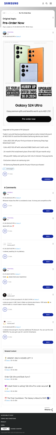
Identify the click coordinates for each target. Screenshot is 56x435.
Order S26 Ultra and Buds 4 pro (17, 377)
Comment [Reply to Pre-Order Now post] (47, 179)
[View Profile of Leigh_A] (9, 294)
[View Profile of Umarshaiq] (10, 32)
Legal (3, 425)
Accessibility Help (7, 415)
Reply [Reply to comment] (48, 211)
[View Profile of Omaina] (9, 243)
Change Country (16, 429)
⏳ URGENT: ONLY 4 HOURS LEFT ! (18, 358)
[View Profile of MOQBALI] (10, 192)
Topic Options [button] (50, 17)
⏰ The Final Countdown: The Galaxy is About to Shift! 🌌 (27, 398)
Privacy (3, 422)
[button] (50, 32)
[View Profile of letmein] (9, 321)
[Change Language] (5, 428)
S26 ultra (8, 367)
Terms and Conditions (8, 418)
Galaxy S (18, 36)
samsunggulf (9, 169)
